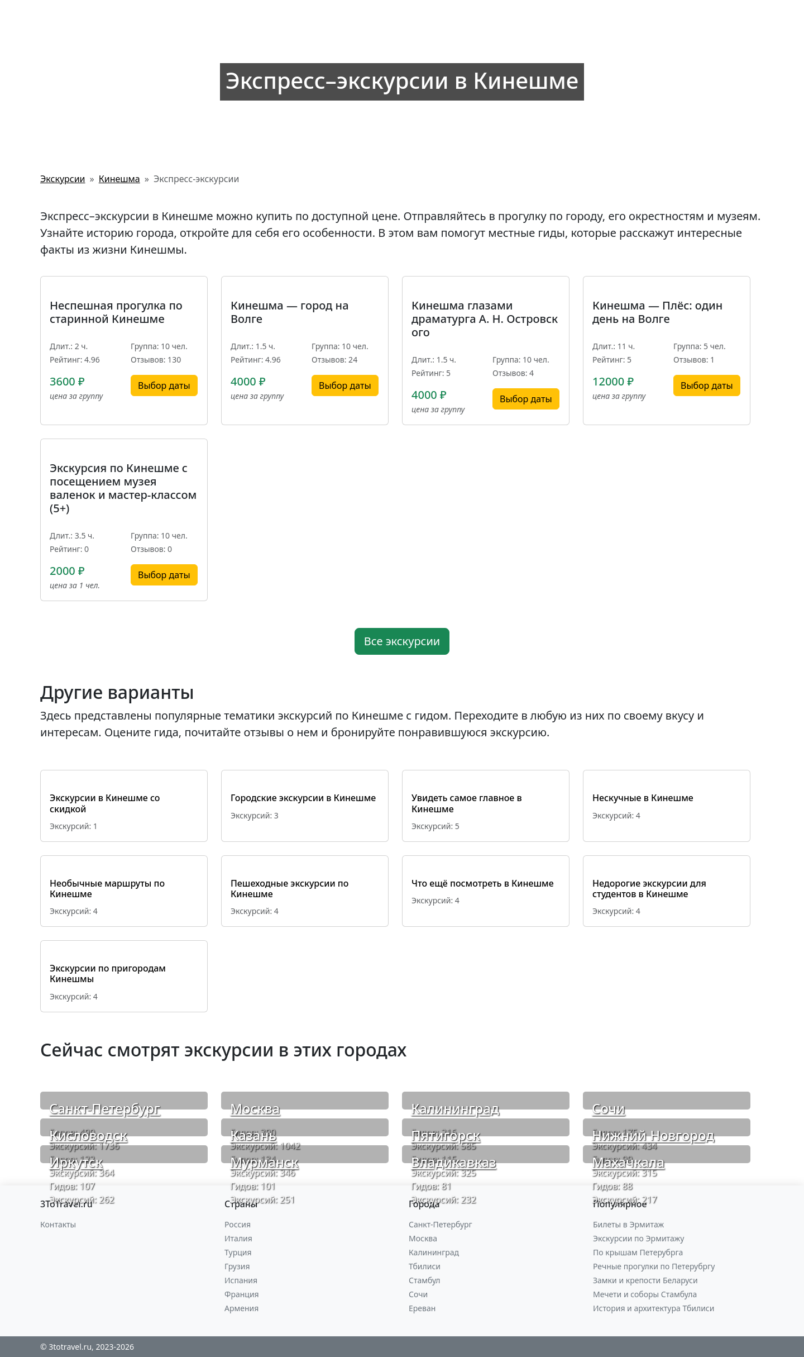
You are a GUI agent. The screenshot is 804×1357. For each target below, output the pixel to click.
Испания (240, 1280)
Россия (237, 1224)
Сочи (608, 1108)
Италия (238, 1238)
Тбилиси (425, 1266)
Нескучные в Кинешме (642, 798)
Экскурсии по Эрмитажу (638, 1238)
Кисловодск (88, 1135)
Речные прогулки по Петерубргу (654, 1266)
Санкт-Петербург (104, 1108)
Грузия (237, 1266)
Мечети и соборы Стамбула (645, 1294)
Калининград (455, 1108)
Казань (253, 1135)
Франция (241, 1294)
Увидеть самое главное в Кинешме (466, 803)
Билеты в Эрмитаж (628, 1224)
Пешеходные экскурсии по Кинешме (289, 888)
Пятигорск (445, 1135)
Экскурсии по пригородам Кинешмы (108, 973)
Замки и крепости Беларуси (645, 1280)
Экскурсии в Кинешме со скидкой (105, 803)
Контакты (58, 1224)
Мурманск (264, 1162)
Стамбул (425, 1280)
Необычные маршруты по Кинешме (107, 888)
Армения (241, 1308)
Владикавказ (453, 1162)
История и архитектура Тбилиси (653, 1308)
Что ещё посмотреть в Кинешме (482, 883)
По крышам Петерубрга (638, 1252)
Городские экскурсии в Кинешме (303, 798)
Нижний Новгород (653, 1135)
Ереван (422, 1308)
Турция (237, 1252)
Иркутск (76, 1162)
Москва (255, 1108)
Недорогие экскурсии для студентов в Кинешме (649, 888)
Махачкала (628, 1162)
